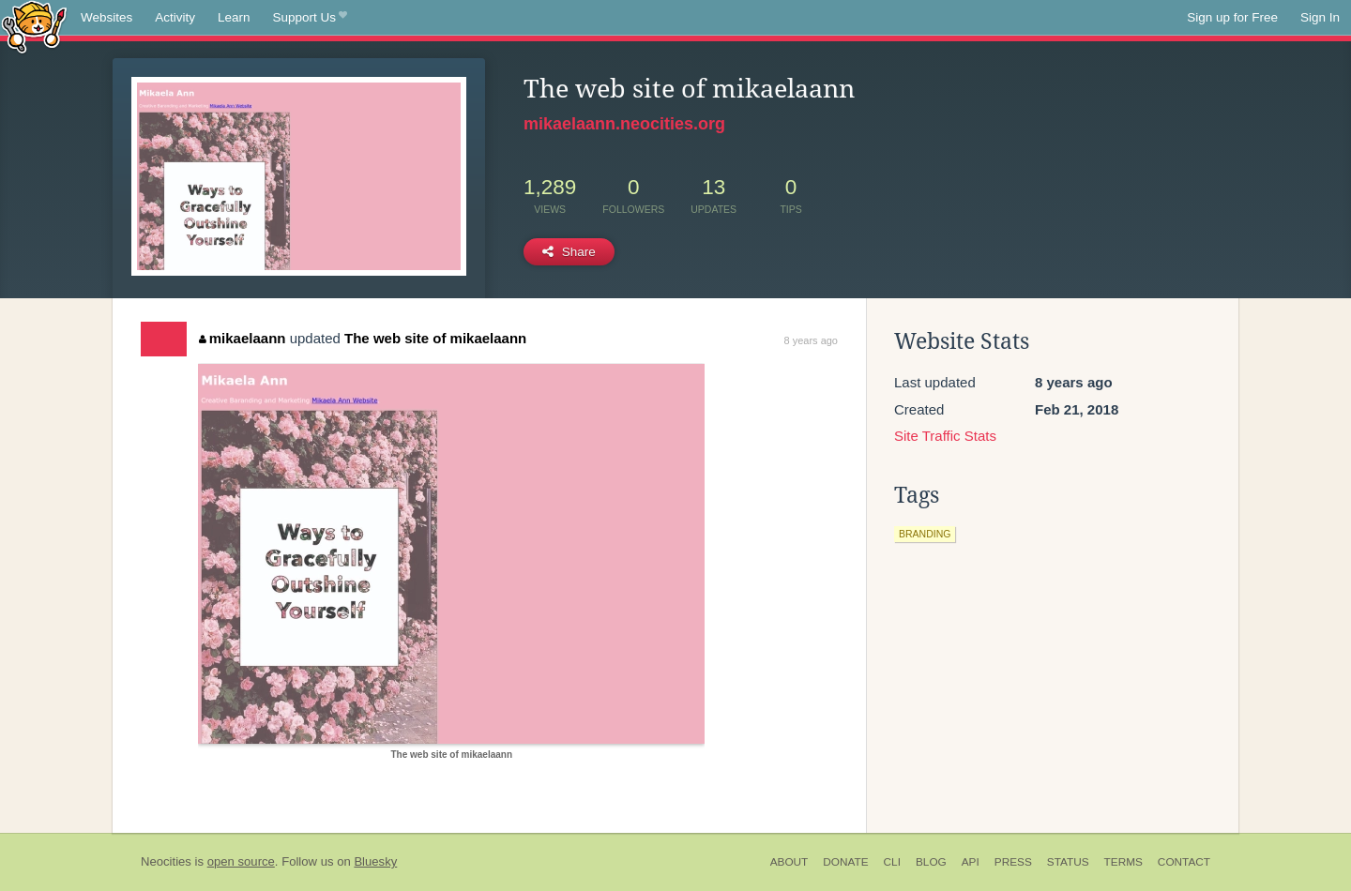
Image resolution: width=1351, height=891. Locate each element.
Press (1013, 861)
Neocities (166, 861)
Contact (1184, 861)
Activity (175, 17)
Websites (106, 17)
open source (241, 861)
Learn (234, 17)
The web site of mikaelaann (435, 338)
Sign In (1320, 17)
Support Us (310, 17)
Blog (931, 861)
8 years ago (811, 340)
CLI (892, 861)
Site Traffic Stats (945, 436)
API (970, 861)
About (789, 861)
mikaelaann (242, 338)
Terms (1123, 861)
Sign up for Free (1232, 17)
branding (924, 533)
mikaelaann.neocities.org (624, 123)
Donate (845, 861)
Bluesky (375, 861)
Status (1068, 861)
